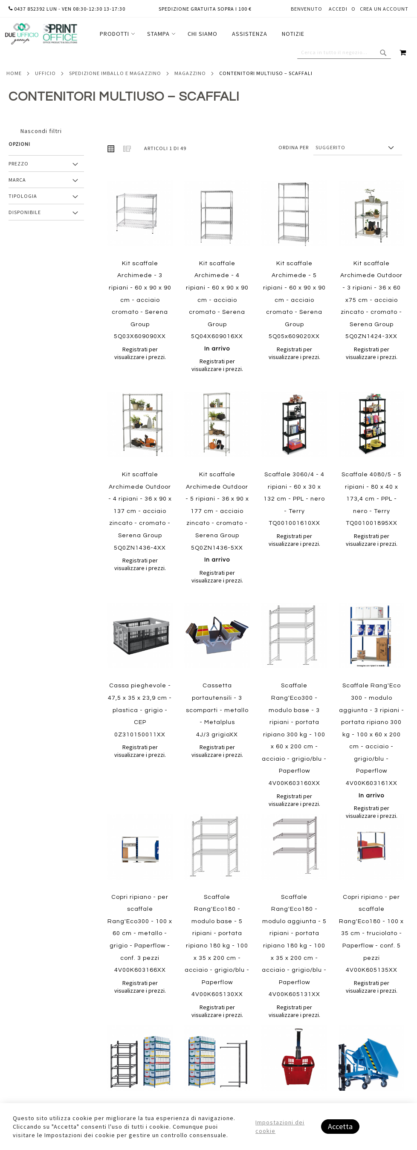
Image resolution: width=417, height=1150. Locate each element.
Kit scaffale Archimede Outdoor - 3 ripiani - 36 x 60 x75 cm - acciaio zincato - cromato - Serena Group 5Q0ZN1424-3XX (371, 300)
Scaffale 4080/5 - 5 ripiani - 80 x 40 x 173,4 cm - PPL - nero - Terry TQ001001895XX (372, 499)
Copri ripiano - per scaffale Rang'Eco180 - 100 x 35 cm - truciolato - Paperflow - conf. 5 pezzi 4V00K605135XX (371, 933)
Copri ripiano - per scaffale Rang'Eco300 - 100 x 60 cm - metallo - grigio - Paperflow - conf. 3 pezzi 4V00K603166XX (139, 933)
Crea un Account (384, 9)
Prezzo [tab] (19, 163)
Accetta (340, 1126)
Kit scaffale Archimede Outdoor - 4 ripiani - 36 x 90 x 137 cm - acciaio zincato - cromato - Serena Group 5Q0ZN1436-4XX (140, 511)
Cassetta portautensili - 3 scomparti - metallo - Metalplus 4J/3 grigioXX (217, 710)
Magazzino (190, 73)
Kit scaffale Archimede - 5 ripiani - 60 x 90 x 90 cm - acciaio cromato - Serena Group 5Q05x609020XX (294, 300)
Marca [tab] (17, 180)
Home (14, 73)
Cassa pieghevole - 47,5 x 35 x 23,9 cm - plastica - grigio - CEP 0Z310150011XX (140, 710)
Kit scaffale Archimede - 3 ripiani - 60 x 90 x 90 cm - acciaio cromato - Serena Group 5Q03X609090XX (140, 300)
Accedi (338, 9)
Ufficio (45, 73)
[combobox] (344, 52)
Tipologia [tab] (23, 196)
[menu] (202, 34)
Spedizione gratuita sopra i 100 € (205, 9)
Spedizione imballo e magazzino (115, 73)
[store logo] (41, 34)
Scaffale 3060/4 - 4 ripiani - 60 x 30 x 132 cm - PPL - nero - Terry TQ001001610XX (294, 499)
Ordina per (293, 147)
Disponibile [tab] (25, 212)
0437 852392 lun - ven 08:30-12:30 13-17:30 (67, 9)
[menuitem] (116, 34)
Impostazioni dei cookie (279, 1126)
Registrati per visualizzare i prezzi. (140, 353)
